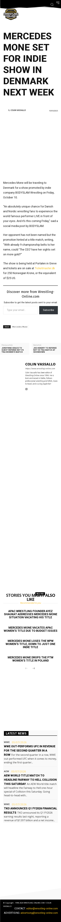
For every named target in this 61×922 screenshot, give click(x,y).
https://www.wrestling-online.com (40, 368)
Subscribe (48, 310)
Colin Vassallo (18, 110)
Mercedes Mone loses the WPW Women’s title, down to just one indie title (30, 644)
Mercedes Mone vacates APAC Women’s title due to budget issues (30, 629)
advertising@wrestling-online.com (39, 912)
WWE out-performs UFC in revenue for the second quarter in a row (29, 750)
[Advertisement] (30, 146)
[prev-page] (26, 668)
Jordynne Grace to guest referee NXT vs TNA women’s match (13, 350)
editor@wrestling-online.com (42, 908)
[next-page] (34, 668)
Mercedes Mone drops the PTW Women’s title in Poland (30, 659)
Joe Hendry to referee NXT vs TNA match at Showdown (45, 350)
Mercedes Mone (20, 327)
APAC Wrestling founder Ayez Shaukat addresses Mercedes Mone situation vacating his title (30, 614)
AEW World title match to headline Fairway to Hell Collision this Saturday (30, 780)
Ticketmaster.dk (45, 268)
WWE (7, 742)
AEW (6, 771)
